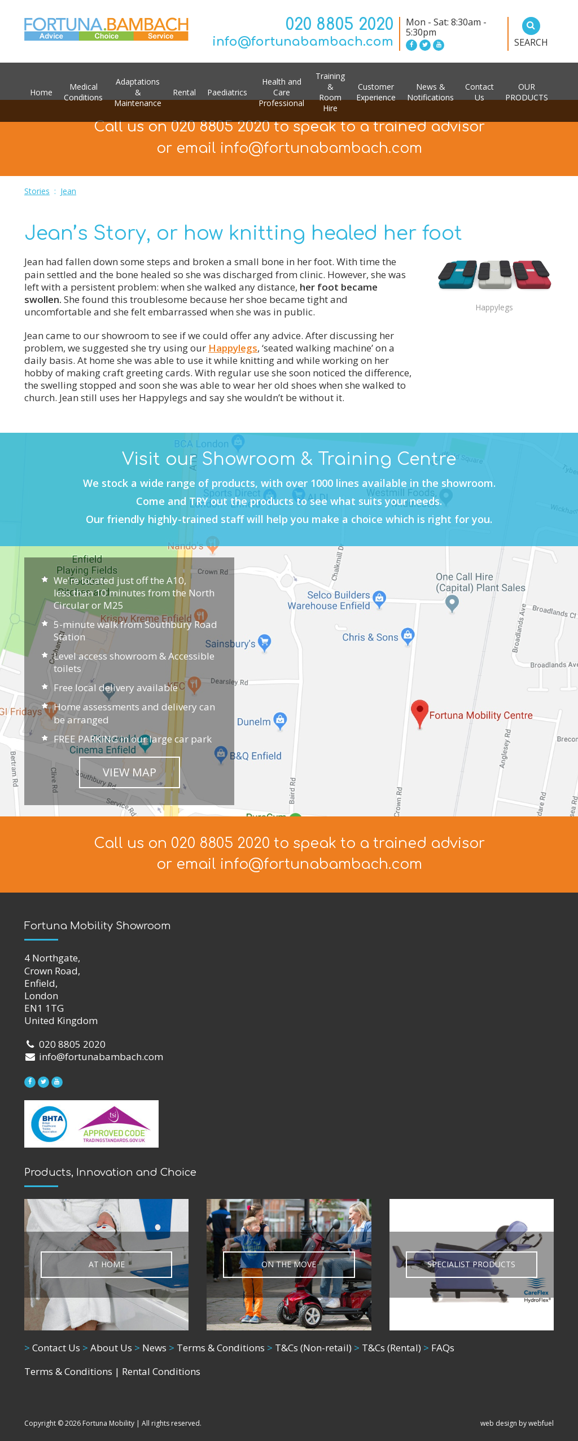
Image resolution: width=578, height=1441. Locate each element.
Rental (184, 92)
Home (41, 92)
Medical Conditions (83, 92)
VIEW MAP (129, 772)
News (150, 1347)
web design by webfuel (517, 1423)
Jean (68, 191)
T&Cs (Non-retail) (309, 1347)
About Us (107, 1347)
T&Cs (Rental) (387, 1347)
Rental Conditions (161, 1371)
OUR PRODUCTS (526, 92)
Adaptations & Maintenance (137, 92)
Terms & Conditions (217, 1347)
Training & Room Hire (330, 92)
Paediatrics (227, 92)
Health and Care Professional (281, 92)
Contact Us (479, 92)
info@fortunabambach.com (302, 41)
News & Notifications (430, 92)
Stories (37, 191)
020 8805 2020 (339, 25)
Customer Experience (376, 92)
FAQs (438, 1347)
